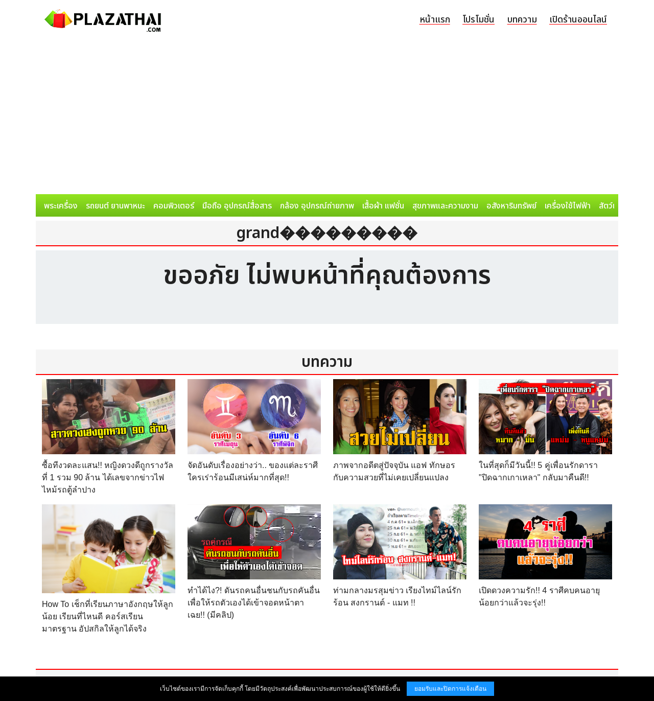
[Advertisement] (327, 117)
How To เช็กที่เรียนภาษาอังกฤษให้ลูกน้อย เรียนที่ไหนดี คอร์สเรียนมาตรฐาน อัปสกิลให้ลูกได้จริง (107, 616)
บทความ (522, 20)
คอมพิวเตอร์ (173, 206)
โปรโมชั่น (478, 20)
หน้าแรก (434, 20)
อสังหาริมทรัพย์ (511, 206)
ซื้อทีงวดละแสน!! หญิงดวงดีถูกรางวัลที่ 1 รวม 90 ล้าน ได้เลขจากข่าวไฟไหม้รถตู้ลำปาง (107, 477)
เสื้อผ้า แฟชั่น (383, 206)
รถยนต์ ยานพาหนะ (115, 206)
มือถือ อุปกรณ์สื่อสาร (237, 206)
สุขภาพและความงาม (445, 206)
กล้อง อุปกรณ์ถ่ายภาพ (317, 206)
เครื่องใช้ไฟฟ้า (568, 206)
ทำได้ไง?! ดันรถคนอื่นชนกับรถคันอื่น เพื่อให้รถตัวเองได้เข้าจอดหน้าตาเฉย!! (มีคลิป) (254, 602)
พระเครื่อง (61, 206)
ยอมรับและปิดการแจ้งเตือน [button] (450, 688)
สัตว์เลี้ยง (613, 206)
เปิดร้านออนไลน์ (578, 20)
